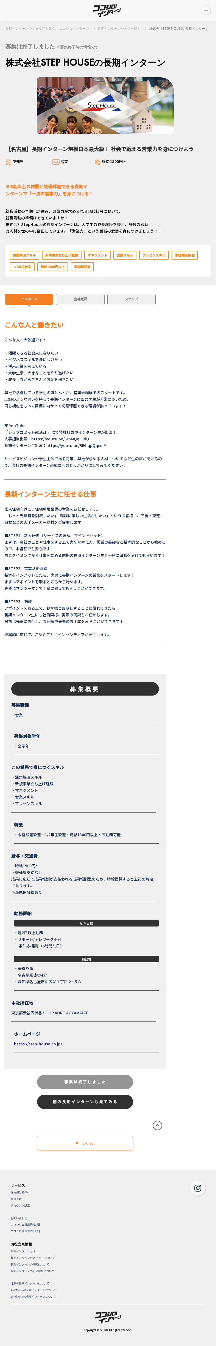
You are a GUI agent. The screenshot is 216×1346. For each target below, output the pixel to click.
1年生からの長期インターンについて (33, 1290)
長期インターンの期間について (30, 1264)
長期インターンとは (23, 1251)
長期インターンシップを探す (119, 28)
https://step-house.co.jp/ (38, 1044)
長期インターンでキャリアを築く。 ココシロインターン (47, 28)
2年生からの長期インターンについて (33, 1296)
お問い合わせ (19, 1218)
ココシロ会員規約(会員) (25, 1224)
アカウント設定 (20, 1205)
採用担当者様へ (20, 1192)
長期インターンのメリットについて (33, 1258)
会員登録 (16, 1199)
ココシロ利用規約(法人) (25, 1231)
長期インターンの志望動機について (33, 1271)
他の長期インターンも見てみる (85, 1101)
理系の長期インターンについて (30, 1283)
